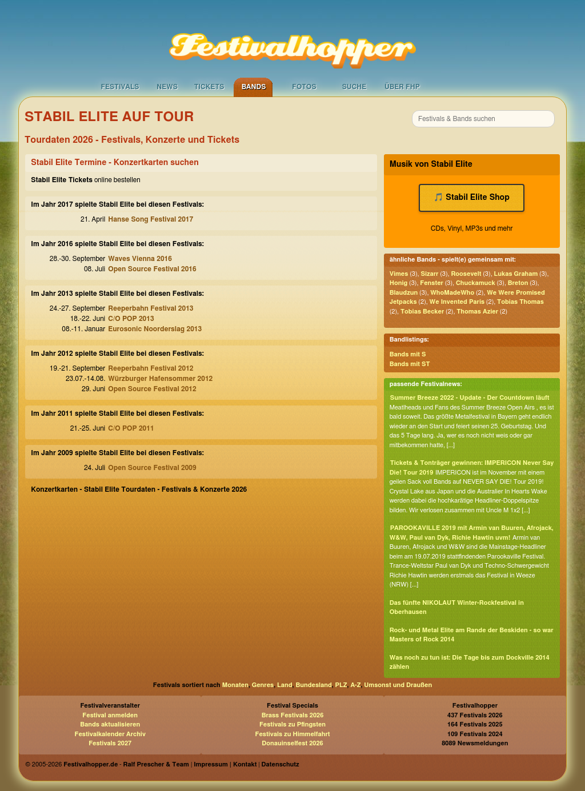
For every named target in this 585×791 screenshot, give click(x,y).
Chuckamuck (475, 283)
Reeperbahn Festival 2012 (150, 368)
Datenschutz (280, 764)
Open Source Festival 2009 (152, 467)
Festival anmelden (110, 715)
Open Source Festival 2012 (152, 389)
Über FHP (402, 86)
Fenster (431, 283)
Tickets (209, 86)
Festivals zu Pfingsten (292, 724)
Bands (254, 86)
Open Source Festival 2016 (152, 269)
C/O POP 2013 (131, 318)
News (167, 86)
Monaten (235, 685)
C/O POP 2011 (131, 428)
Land (284, 685)
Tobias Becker (422, 311)
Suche (354, 86)
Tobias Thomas (520, 302)
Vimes (399, 274)
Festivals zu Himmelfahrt (292, 734)
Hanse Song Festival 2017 (150, 219)
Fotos (304, 86)
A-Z (355, 685)
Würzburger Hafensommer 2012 (160, 378)
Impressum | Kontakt (225, 764)
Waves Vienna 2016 (140, 258)
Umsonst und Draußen (398, 685)
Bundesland (313, 685)
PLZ (341, 685)
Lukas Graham (516, 274)
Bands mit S (408, 354)
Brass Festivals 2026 (293, 715)
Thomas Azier (477, 311)
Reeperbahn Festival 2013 (150, 308)
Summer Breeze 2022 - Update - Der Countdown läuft (470, 398)
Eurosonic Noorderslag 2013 (155, 329)
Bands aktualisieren (110, 724)
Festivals (120, 86)
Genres (263, 685)
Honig (399, 283)
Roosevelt (466, 274)
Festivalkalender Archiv (109, 734)
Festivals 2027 (110, 743)
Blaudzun (404, 293)
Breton (518, 283)
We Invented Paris (457, 302)
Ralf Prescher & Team (156, 764)
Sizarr (429, 274)
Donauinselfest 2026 (292, 743)
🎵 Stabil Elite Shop (471, 198)
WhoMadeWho (452, 293)
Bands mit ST (410, 364)
